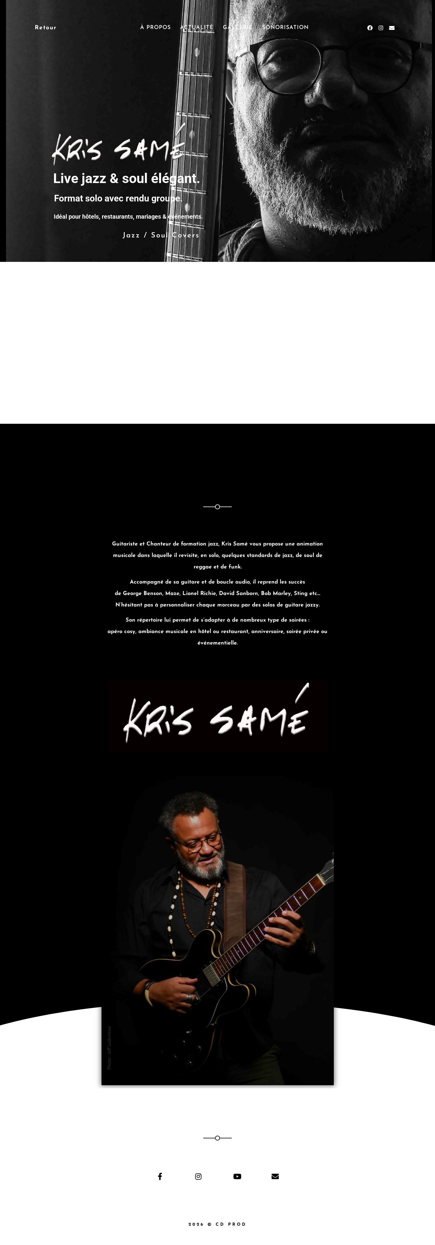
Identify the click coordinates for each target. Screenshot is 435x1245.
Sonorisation (285, 28)
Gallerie (238, 28)
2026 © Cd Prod (217, 1224)
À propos (155, 28)
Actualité (197, 28)
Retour (46, 28)
